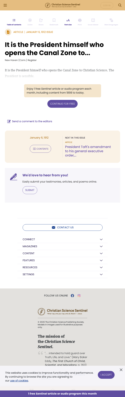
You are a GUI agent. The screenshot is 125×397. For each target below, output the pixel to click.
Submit (30, 190)
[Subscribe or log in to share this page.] (41, 22)
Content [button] (29, 253)
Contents (40, 149)
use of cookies (19, 380)
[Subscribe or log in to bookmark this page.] (54, 22)
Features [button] (29, 260)
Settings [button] (28, 274)
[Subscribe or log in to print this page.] (80, 22)
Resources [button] (30, 267)
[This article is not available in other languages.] (111, 22)
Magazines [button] (30, 246)
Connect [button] (29, 239)
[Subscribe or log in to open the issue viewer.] (93, 22)
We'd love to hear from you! (45, 175)
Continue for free (62, 104)
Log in (107, 5)
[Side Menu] (5, 5)
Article (18, 32)
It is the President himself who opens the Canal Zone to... (54, 49)
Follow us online (56, 295)
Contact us (63, 227)
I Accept (106, 375)
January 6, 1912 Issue (39, 32)
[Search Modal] (120, 5)
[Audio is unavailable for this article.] (30, 22)
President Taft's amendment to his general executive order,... (88, 151)
